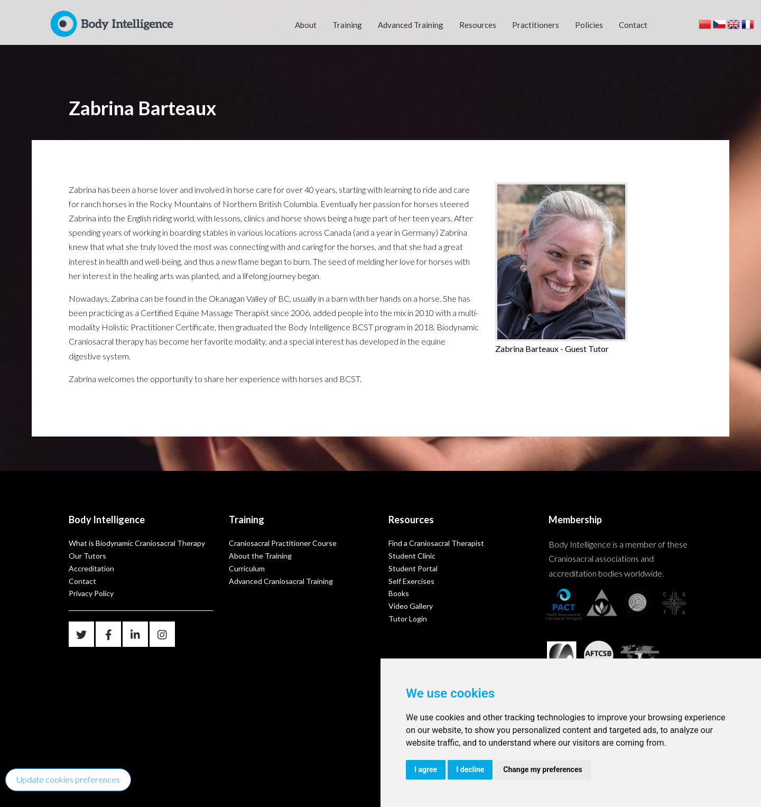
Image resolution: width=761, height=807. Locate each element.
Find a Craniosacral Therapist (436, 543)
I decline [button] (470, 769)
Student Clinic (411, 555)
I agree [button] (425, 769)
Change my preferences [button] (542, 769)
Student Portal (413, 568)
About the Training (260, 555)
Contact (633, 25)
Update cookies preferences (68, 779)
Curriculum (247, 568)
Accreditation (91, 568)
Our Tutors (87, 555)
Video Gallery (410, 605)
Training (347, 25)
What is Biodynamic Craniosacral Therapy (137, 543)
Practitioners (535, 25)
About (306, 25)
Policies (589, 25)
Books (398, 593)
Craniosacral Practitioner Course (283, 543)
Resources (477, 25)
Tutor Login (407, 618)
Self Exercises (411, 581)
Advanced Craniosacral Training (281, 581)
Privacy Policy (91, 593)
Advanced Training (410, 25)
